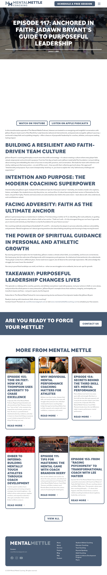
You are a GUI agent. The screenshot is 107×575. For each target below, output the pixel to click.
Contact (59, 558)
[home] (23, 3)
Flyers (78, 560)
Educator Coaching (82, 545)
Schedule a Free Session (74, 3)
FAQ (58, 555)
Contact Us (91, 323)
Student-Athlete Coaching (84, 543)
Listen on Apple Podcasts (70, 123)
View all (53, 518)
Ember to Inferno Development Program (86, 556)
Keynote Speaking (81, 550)
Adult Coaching (81, 553)
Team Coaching (81, 548)
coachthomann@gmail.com (35, 302)
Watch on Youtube (32, 123)
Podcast (59, 550)
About (59, 545)
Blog (58, 553)
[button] (99, 3)
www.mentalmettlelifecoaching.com (64, 302)
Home (59, 543)
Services (59, 548)
